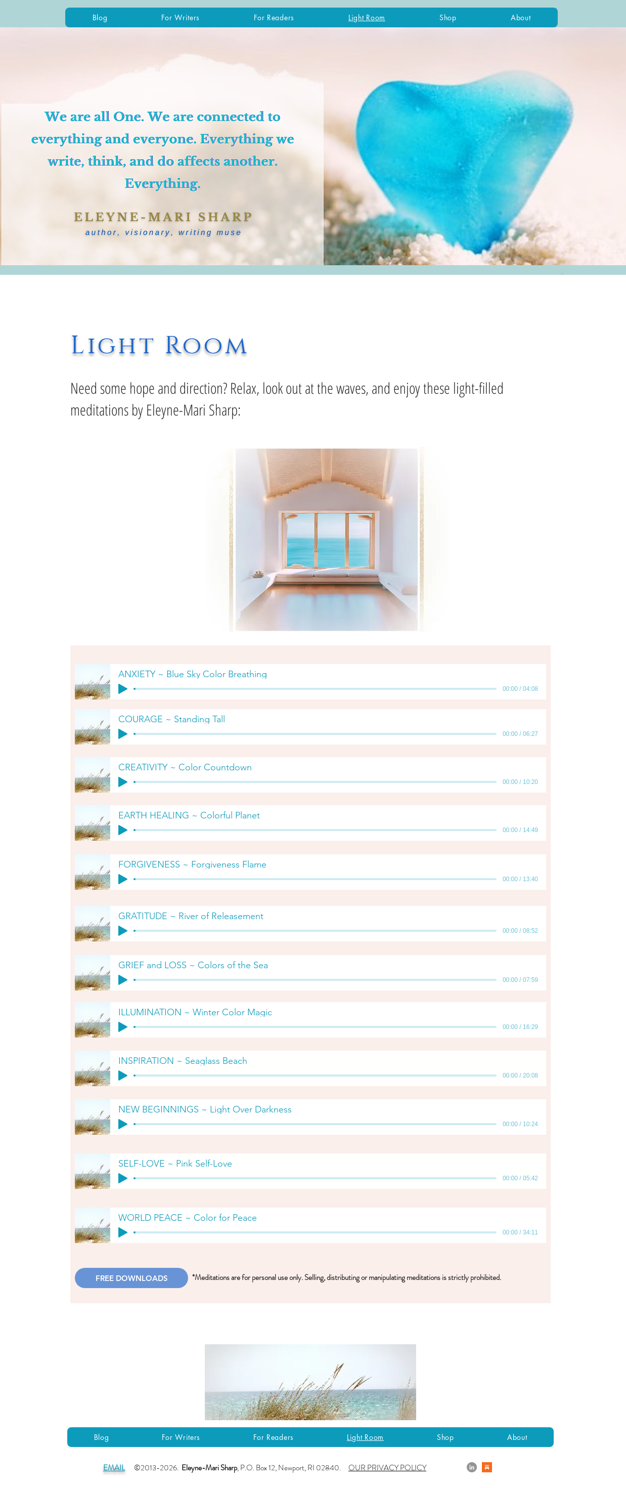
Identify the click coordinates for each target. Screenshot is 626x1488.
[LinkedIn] (472, 1467)
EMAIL (114, 1467)
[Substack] (487, 1467)
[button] (562, 273)
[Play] (122, 689)
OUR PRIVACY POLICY (387, 1467)
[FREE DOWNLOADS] (131, 1278)
